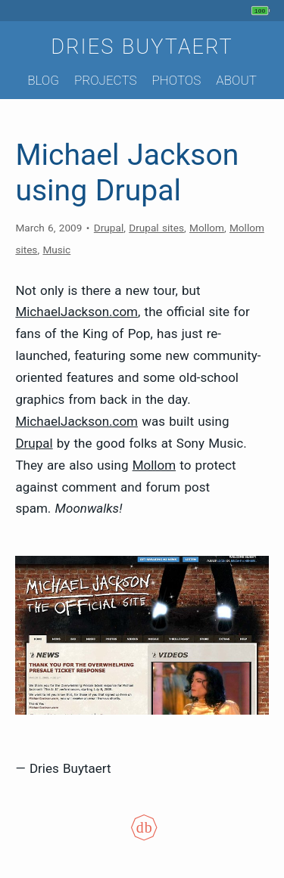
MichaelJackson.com (76, 311)
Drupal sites (156, 228)
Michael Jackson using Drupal (127, 173)
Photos (176, 80)
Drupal (108, 228)
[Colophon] (142, 836)
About (236, 80)
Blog (43, 80)
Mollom (206, 228)
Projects (105, 80)
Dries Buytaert (142, 47)
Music (56, 250)
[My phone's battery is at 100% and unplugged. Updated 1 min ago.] (262, 10)
